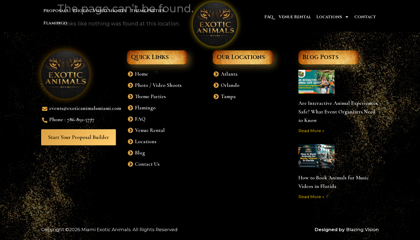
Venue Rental (295, 17)
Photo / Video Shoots (99, 11)
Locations (332, 17)
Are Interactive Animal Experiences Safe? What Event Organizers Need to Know (338, 112)
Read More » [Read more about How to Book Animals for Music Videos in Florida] (311, 196)
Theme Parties (147, 11)
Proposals (56, 11)
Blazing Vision (362, 229)
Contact (365, 17)
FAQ (268, 17)
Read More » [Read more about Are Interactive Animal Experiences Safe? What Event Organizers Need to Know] (311, 130)
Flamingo (55, 23)
